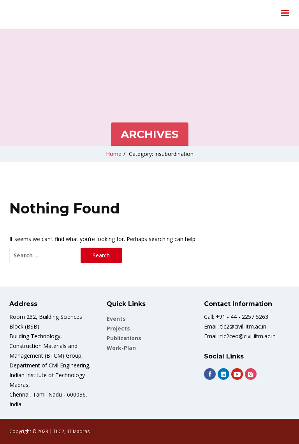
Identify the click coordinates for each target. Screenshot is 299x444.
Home (113, 153)
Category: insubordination (161, 153)
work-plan (121, 347)
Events (116, 318)
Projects (118, 328)
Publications (124, 338)
